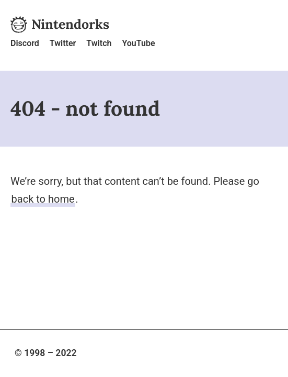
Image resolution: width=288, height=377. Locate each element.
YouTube (138, 43)
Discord (24, 43)
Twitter (63, 43)
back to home (43, 199)
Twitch (98, 43)
